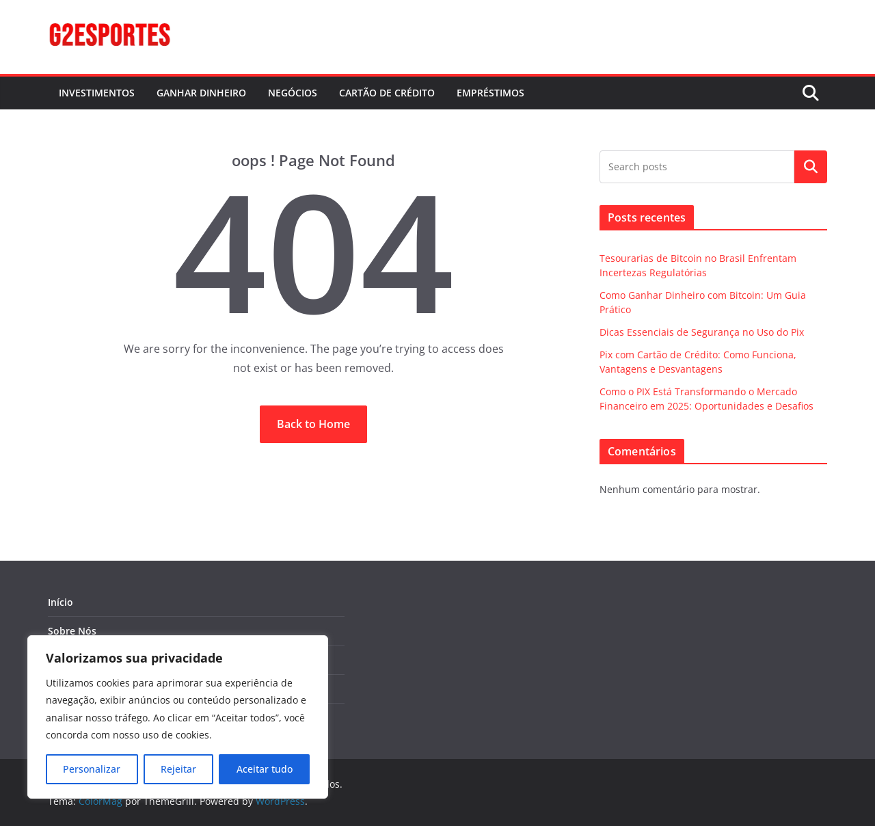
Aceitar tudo (265, 768)
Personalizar (91, 768)
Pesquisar (810, 166)
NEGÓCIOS (292, 92)
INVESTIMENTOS (97, 92)
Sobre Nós (72, 630)
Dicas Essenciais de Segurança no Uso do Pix (702, 331)
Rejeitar (178, 768)
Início (60, 602)
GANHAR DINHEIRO (201, 92)
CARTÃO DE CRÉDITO (387, 92)
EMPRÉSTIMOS (490, 92)
